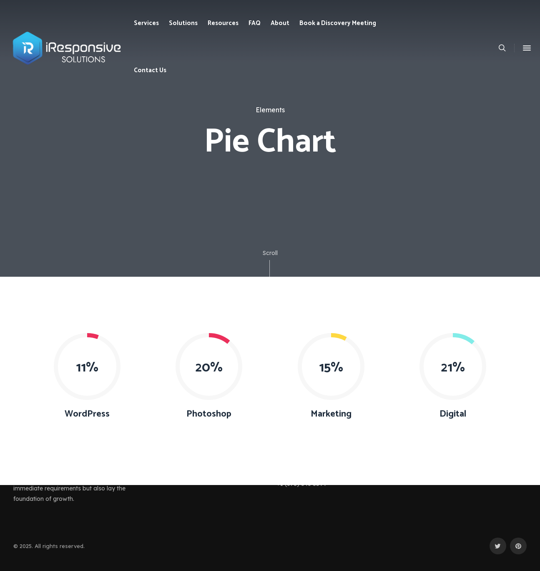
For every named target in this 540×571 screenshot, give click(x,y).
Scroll (270, 263)
